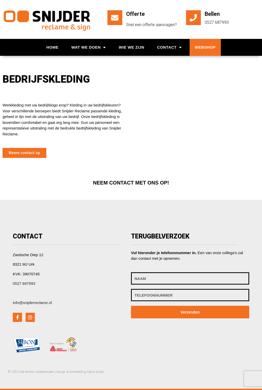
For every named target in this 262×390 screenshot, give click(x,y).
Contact (169, 47)
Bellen (212, 14)
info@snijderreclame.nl (32, 302)
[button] (24, 153)
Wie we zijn (131, 47)
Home (52, 47)
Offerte (135, 14)
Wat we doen (88, 47)
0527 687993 (24, 283)
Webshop (205, 47)
